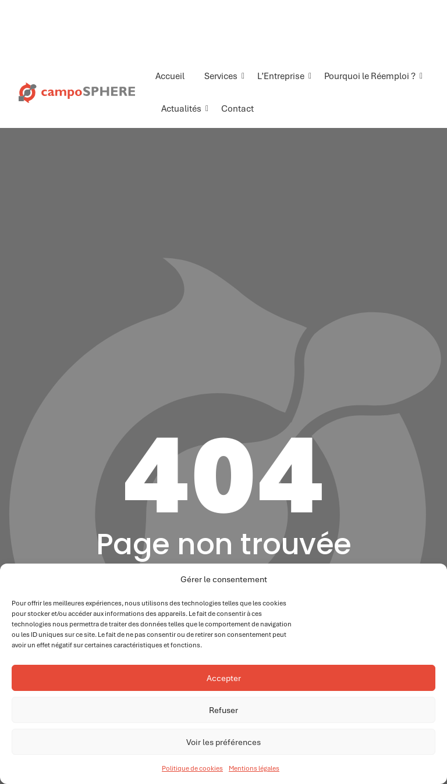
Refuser (223, 710)
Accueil (170, 76)
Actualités (183, 109)
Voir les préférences (223, 742)
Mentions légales (254, 768)
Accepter (224, 678)
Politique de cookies (192, 768)
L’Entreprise (282, 76)
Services (223, 76)
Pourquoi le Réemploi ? (372, 76)
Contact (237, 109)
